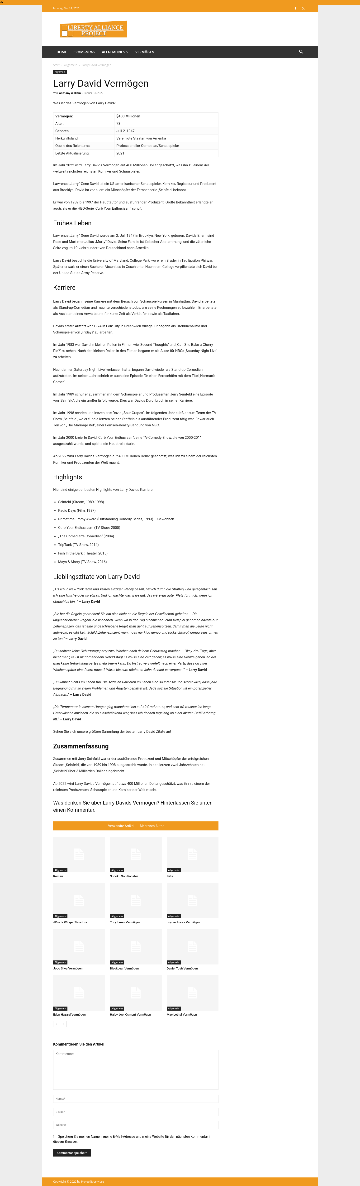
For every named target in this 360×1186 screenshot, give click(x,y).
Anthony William (70, 93)
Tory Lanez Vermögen (125, 922)
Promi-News (84, 52)
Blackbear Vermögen (124, 968)
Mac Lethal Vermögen (182, 1014)
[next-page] (64, 1024)
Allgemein (70, 65)
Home (62, 52)
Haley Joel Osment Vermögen (130, 1014)
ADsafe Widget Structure (70, 922)
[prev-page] (56, 1024)
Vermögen (144, 52)
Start (56, 65)
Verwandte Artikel (121, 826)
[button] (301, 52)
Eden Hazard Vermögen (69, 1014)
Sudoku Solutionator (124, 876)
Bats (170, 876)
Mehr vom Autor (152, 826)
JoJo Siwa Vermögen (67, 968)
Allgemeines (115, 52)
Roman (58, 876)
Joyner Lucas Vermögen (183, 922)
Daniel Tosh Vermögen (182, 968)
